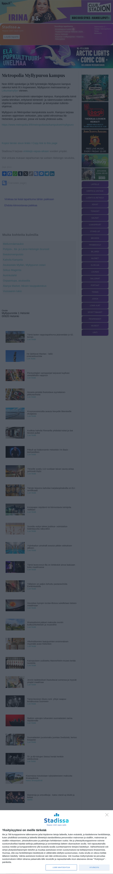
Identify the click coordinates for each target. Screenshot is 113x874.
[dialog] (56, 842)
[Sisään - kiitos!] (107, 815)
